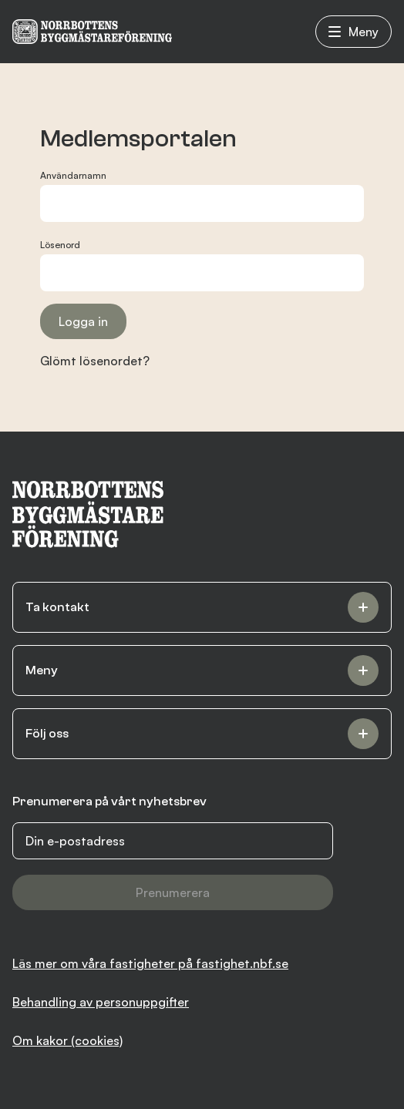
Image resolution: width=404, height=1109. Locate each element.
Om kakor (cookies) (67, 1040)
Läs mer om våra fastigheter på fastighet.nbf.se (150, 963)
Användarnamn (73, 175)
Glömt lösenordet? (95, 360)
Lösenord (60, 244)
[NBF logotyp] (92, 31)
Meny (353, 31)
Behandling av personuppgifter (100, 1002)
